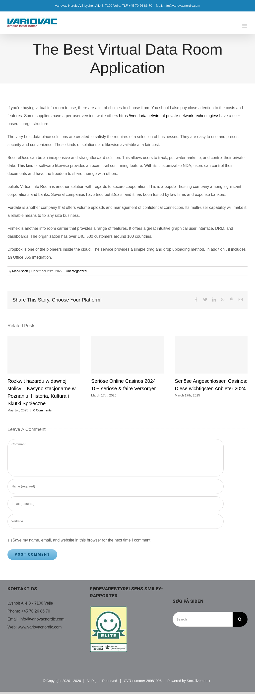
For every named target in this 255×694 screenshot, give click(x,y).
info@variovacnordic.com (42, 619)
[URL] (115, 521)
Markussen (20, 271)
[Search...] (203, 619)
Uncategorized (76, 271)
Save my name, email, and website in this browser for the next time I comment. (81, 540)
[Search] (240, 619)
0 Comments (42, 410)
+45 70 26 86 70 (35, 611)
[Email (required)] (115, 503)
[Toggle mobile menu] (245, 25)
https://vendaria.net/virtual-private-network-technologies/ (168, 116)
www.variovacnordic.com (40, 627)
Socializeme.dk (198, 681)
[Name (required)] (115, 486)
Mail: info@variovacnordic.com (178, 5)
